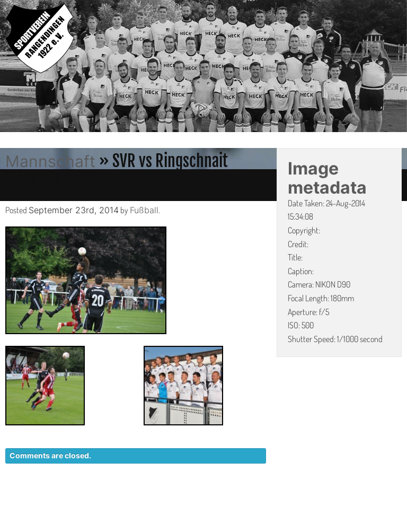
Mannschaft (50, 161)
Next (399, 68)
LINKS (390, 500)
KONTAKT (208, 500)
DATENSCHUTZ (272, 500)
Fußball (144, 210)
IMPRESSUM (341, 500)
